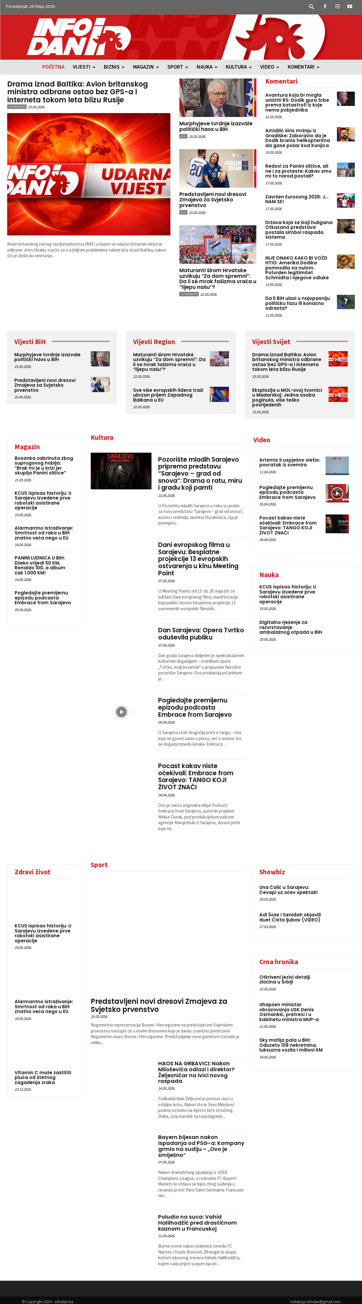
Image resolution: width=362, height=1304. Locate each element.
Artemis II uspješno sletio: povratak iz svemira (289, 462)
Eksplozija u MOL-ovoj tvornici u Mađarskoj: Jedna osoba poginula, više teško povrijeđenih (287, 397)
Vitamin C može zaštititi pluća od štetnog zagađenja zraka (43, 1074)
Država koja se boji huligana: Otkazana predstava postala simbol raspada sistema (299, 230)
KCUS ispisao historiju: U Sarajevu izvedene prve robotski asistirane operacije (43, 500)
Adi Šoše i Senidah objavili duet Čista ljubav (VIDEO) (290, 914)
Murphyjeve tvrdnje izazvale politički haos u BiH (215, 126)
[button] (311, 7)
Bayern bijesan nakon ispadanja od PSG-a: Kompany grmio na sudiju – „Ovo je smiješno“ (201, 1142)
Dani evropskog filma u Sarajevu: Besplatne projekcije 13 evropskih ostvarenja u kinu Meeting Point (198, 558)
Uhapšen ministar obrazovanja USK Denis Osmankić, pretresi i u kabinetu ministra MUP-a (289, 1008)
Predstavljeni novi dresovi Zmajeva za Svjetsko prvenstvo (212, 200)
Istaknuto (16, 107)
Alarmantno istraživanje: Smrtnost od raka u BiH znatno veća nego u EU (44, 533)
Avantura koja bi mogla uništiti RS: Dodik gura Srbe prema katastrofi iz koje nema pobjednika (297, 102)
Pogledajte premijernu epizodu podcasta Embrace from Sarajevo (43, 598)
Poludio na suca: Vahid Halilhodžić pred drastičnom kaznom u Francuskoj (197, 1219)
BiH (183, 136)
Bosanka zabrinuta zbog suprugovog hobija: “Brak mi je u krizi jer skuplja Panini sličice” (44, 465)
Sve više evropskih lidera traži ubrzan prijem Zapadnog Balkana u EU (168, 395)
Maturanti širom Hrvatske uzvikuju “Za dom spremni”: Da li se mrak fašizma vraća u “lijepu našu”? (217, 279)
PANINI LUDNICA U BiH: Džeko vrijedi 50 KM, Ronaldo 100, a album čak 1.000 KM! (40, 565)
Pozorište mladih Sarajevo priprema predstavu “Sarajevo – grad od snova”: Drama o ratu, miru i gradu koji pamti (200, 473)
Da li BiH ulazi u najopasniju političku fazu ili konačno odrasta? (297, 303)
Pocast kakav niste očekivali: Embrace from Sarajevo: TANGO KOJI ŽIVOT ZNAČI (196, 773)
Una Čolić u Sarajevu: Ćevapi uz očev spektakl (288, 886)
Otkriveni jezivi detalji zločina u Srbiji (284, 976)
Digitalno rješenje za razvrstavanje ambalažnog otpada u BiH (290, 627)
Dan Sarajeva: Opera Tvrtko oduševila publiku (196, 631)
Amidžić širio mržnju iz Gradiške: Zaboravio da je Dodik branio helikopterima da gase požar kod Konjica (297, 138)
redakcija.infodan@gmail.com (315, 1298)
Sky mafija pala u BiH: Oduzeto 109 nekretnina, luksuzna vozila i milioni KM (291, 1042)
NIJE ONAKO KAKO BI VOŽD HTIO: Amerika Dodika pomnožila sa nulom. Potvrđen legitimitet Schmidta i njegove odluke (297, 268)
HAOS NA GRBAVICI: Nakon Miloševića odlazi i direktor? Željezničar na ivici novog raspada (196, 1068)
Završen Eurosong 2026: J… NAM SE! (296, 199)
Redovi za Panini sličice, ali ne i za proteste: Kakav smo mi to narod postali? (298, 171)
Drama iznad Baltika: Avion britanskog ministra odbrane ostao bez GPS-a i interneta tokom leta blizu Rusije (78, 92)
